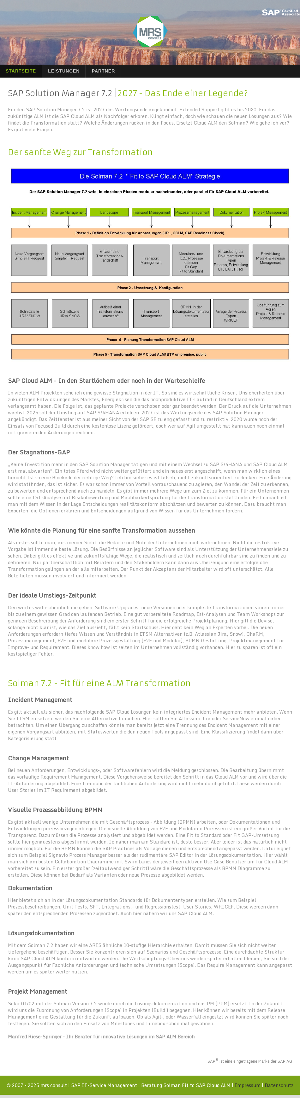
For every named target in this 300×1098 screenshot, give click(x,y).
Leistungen (64, 70)
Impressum (248, 1085)
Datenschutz (279, 1085)
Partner (103, 70)
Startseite (21, 70)
